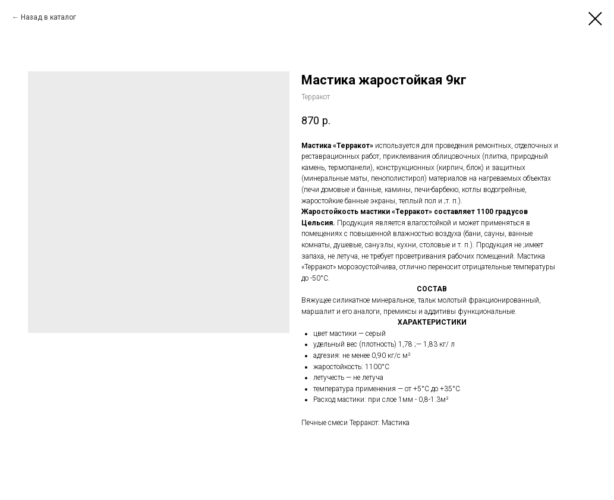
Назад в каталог (48, 17)
